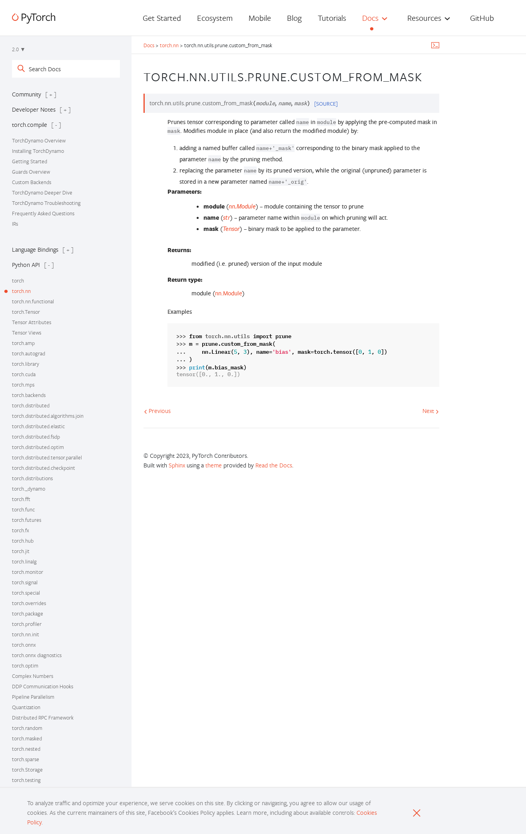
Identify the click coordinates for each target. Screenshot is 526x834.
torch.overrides (29, 603)
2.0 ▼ (19, 49)
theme (213, 465)
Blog (294, 17)
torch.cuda (24, 374)
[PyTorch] (33, 18)
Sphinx (177, 465)
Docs (370, 17)
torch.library (25, 364)
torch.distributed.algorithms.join (48, 416)
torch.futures (26, 520)
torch (18, 280)
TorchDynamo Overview (39, 140)
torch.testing (26, 780)
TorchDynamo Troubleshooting (46, 203)
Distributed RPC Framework (43, 717)
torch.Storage (27, 769)
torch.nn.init (25, 634)
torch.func (23, 509)
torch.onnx (24, 645)
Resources (424, 17)
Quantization (26, 707)
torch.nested (26, 749)
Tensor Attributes (31, 322)
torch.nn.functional (33, 301)
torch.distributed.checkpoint (43, 468)
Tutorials (332, 17)
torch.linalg (24, 561)
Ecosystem (215, 17)
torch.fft (21, 499)
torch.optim (25, 665)
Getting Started (29, 161)
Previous (157, 411)
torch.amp (23, 343)
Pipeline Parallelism (33, 697)
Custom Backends (31, 182)
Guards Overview (31, 171)
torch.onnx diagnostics (37, 655)
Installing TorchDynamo (38, 151)
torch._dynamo (28, 488)
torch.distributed (31, 405)
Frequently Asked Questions (43, 213)
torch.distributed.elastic (38, 426)
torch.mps (23, 384)
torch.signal (25, 582)
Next (430, 411)
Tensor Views (26, 332)
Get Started (162, 17)
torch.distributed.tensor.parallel (47, 457)
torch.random (27, 728)
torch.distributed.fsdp (36, 436)
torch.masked (27, 738)
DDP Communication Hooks (42, 686)
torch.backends (29, 395)
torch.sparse (25, 759)
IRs (15, 224)
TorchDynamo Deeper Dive (42, 192)
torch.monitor (27, 572)
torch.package (27, 613)
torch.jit (21, 551)
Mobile (260, 17)
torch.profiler (27, 624)
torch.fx (20, 530)
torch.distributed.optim (38, 447)
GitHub (482, 17)
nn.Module (228, 293)
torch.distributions (32, 478)
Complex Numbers (32, 676)
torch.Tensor (26, 312)
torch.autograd (28, 353)
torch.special (26, 592)
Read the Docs (273, 465)
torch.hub (23, 540)
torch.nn (21, 291)
